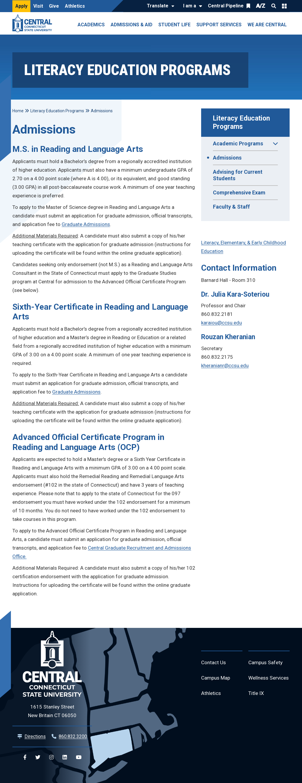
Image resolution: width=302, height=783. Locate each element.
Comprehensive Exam (239, 192)
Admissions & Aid (131, 24)
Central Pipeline (226, 6)
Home (18, 110)
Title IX (256, 706)
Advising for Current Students (237, 175)
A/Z (260, 5)
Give (54, 6)
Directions (35, 736)
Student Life (174, 24)
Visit (38, 6)
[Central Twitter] (37, 757)
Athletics (75, 6)
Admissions (227, 158)
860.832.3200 (73, 736)
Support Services (219, 24)
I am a (189, 6)
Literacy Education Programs (242, 122)
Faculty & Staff (231, 207)
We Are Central (267, 24)
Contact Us (214, 663)
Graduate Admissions (86, 224)
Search (273, 6)
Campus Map (216, 679)
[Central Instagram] (51, 757)
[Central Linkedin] (65, 757)
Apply (21, 6)
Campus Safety (266, 663)
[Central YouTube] (78, 757)
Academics (91, 24)
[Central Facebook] (25, 757)
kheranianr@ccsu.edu (225, 365)
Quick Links (284, 6)
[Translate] (159, 6)
